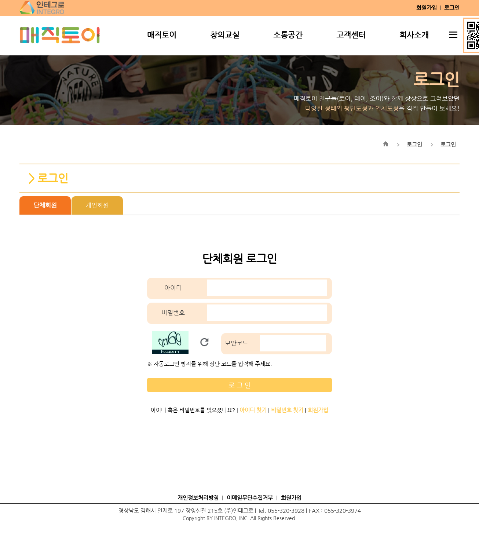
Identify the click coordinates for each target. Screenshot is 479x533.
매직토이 (161, 34)
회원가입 (291, 497)
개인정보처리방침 (198, 497)
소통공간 (288, 34)
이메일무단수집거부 (250, 497)
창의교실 (225, 34)
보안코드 (236, 343)
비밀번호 (173, 312)
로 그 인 (239, 385)
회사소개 (414, 34)
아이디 (173, 287)
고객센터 (351, 34)
